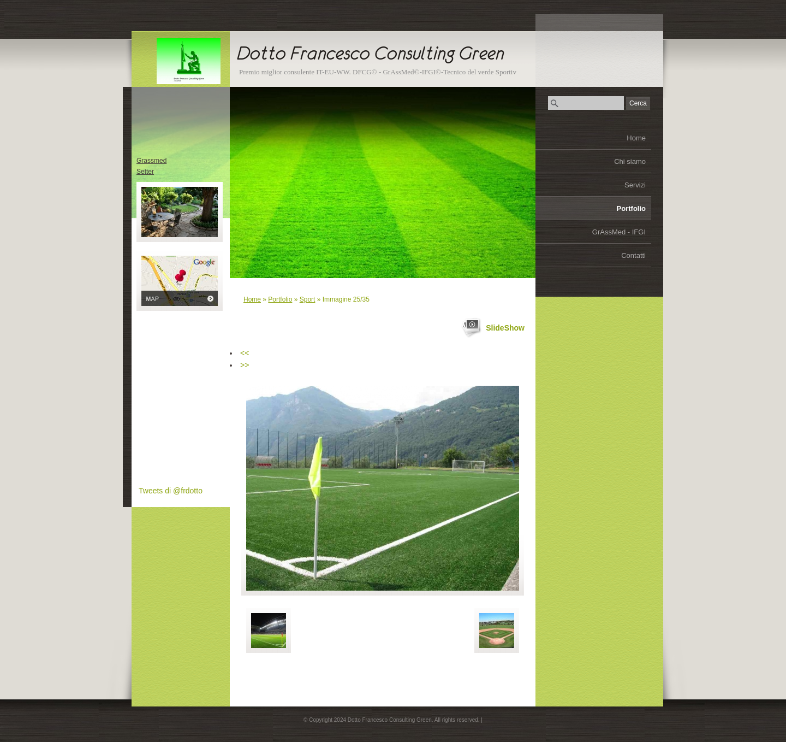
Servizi (635, 185)
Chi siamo (630, 161)
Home (636, 138)
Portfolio (631, 208)
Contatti (633, 255)
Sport (307, 299)
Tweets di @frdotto (171, 490)
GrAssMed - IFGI (619, 232)
